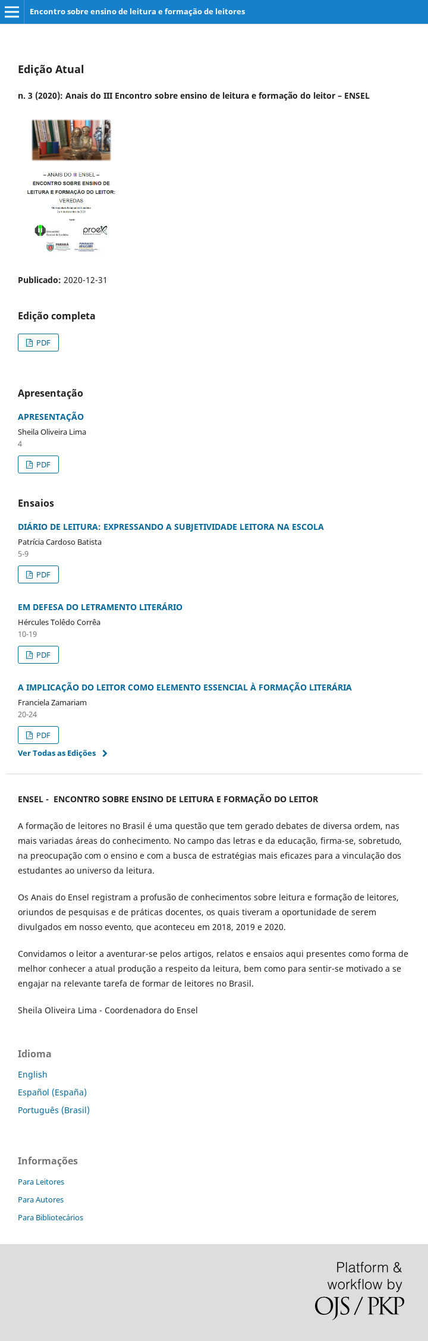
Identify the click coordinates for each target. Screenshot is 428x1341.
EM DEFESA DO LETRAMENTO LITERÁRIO (100, 607)
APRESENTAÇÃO (51, 416)
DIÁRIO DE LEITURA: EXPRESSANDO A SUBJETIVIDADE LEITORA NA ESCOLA (171, 526)
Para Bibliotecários (50, 1217)
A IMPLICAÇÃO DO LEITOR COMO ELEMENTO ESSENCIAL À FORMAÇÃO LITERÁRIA (185, 687)
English (33, 1074)
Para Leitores (41, 1181)
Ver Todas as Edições (57, 753)
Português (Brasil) (54, 1110)
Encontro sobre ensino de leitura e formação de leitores (137, 11)
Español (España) (52, 1092)
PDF (42, 342)
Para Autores (41, 1199)
